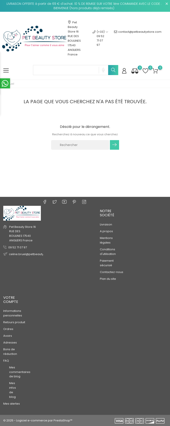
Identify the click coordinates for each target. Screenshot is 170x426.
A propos (106, 231)
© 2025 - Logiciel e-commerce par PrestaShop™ (37, 420)
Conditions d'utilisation (108, 251)
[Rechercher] (80, 145)
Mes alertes (11, 404)
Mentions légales (106, 240)
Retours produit (14, 322)
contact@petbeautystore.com (137, 38)
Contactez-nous (111, 272)
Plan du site (108, 279)
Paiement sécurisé (107, 262)
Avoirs (7, 336)
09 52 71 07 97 (17, 247)
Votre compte (10, 299)
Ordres (8, 329)
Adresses (10, 342)
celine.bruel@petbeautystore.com (33, 254)
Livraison (106, 224)
